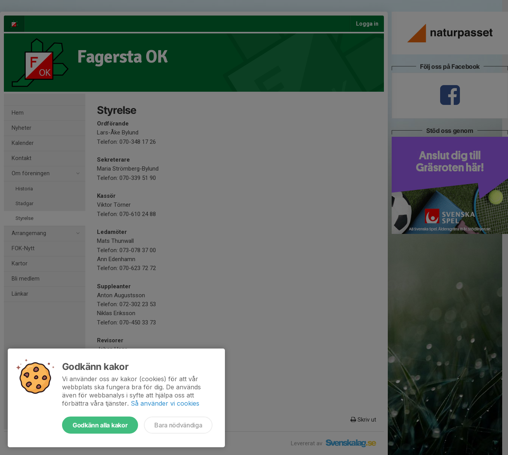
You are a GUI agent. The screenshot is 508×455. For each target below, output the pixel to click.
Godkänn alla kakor (100, 425)
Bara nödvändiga (178, 425)
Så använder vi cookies (165, 403)
